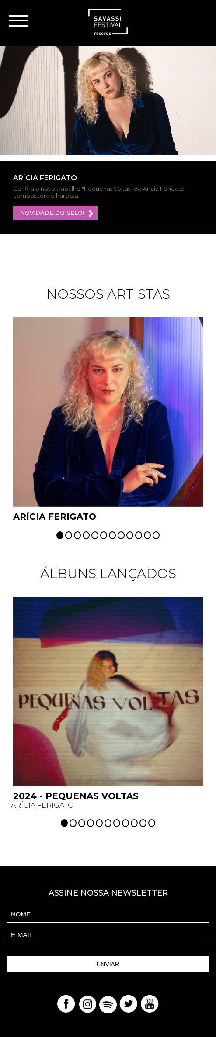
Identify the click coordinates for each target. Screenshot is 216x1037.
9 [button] (129, 535)
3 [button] (77, 535)
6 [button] (103, 535)
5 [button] (94, 535)
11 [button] (147, 535)
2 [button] (68, 535)
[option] (108, 100)
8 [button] (121, 535)
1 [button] (59, 535)
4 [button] (86, 535)
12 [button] (156, 535)
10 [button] (138, 535)
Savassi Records (108, 22)
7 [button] (112, 535)
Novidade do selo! (57, 213)
